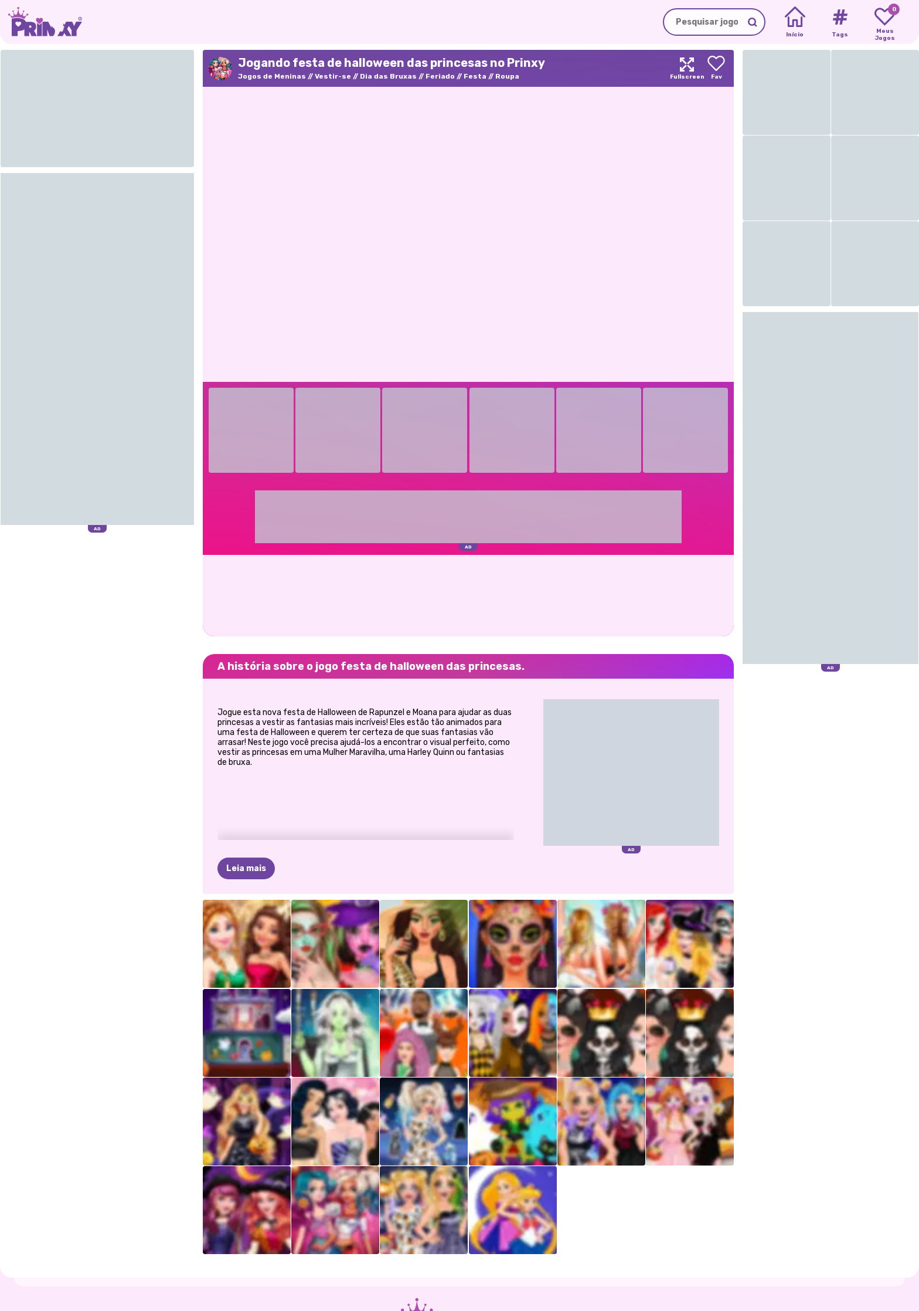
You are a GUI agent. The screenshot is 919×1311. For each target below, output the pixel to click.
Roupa (507, 76)
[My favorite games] (885, 22)
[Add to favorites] (716, 68)
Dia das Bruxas (388, 76)
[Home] (795, 22)
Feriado (440, 76)
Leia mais (246, 868)
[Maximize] (687, 68)
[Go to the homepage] (41, 22)
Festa (475, 76)
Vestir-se (333, 76)
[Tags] (839, 22)
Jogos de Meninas (272, 76)
